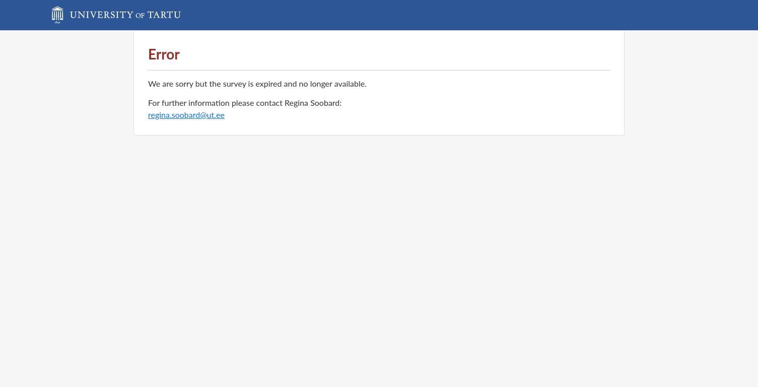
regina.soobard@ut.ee (186, 114)
